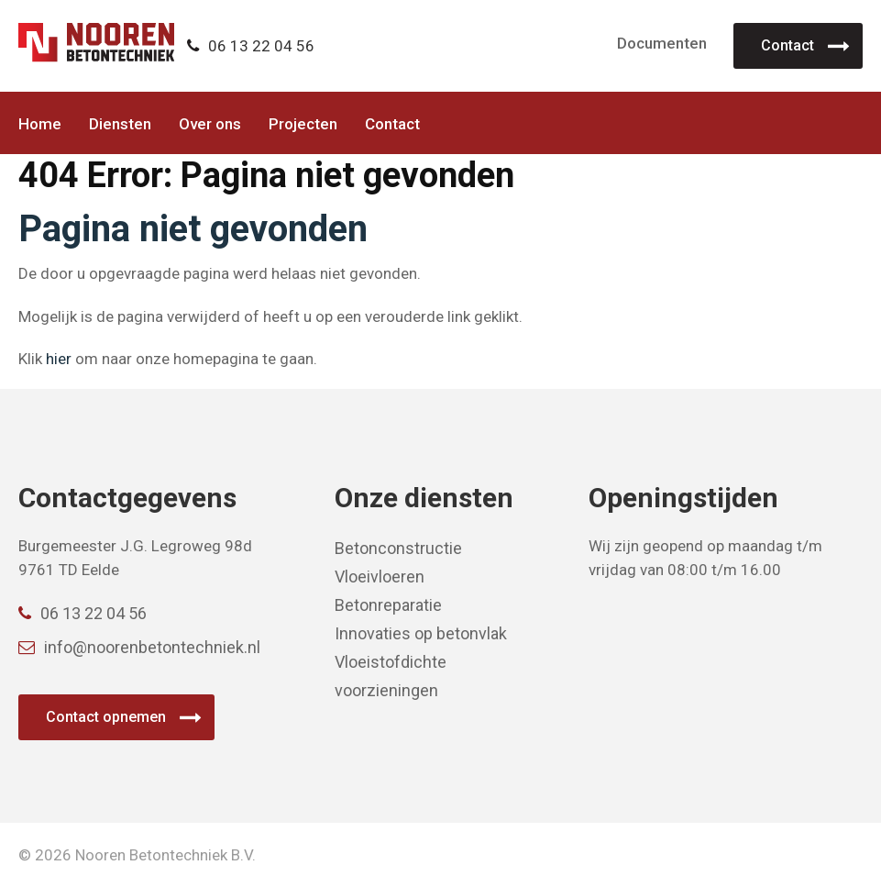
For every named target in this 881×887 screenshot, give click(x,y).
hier (59, 358)
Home (39, 124)
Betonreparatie (388, 605)
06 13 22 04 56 (250, 46)
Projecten (303, 124)
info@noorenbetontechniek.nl (139, 647)
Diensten (120, 124)
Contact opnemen (106, 717)
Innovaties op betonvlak (421, 633)
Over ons (210, 124)
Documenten (662, 43)
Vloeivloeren (379, 576)
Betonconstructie (398, 548)
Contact (787, 45)
